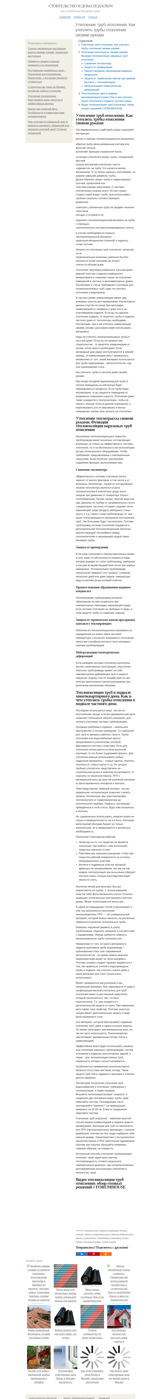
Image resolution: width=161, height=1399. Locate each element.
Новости (79, 16)
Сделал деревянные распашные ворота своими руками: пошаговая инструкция (48, 52)
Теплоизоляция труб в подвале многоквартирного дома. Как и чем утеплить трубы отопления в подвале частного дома (107, 97)
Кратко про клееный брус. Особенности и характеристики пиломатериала (46, 113)
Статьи (92, 16)
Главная (65, 16)
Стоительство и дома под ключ (80, 6)
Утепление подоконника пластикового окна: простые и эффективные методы (45, 100)
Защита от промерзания (98, 67)
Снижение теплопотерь (97, 63)
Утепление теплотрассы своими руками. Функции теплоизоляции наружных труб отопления (104, 56)
